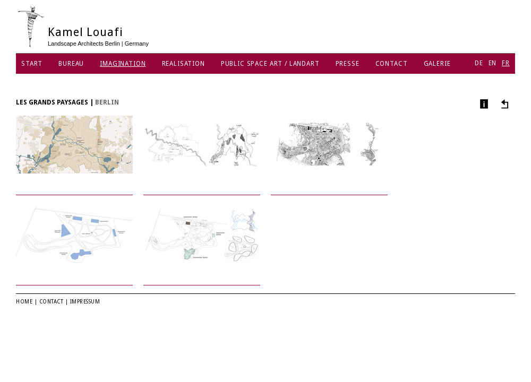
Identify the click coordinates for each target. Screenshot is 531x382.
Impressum (85, 302)
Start (31, 63)
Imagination (122, 63)
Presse (347, 63)
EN (493, 63)
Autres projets (503, 103)
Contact (391, 63)
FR (506, 63)
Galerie (437, 63)
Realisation (183, 63)
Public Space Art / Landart (270, 63)
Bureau (71, 63)
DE (479, 63)
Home (24, 302)
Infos (483, 103)
